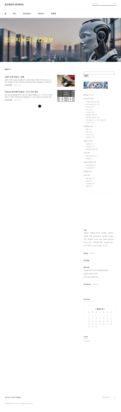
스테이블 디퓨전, (98, 242)
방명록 (53, 13)
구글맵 (89, 144)
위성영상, (90, 239)
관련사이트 (105, 397)
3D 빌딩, (105, 236)
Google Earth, (108, 242)
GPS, (90, 242)
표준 (88, 129)
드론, (90, 236)
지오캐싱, (104, 233)
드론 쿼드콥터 (8, 85)
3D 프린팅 (90, 168)
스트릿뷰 (90, 147)
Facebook (87, 284)
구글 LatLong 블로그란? (91, 277)
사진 (87, 153)
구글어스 (88, 141)
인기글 (92, 253)
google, (111, 236)
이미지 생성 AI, (88, 245)
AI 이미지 (88, 99)
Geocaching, (97, 245)
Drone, (86, 242)
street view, (98, 239)
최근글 (86, 253)
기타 (87, 175)
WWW (89, 181)
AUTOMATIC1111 (92, 104)
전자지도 (90, 137)
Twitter (95, 284)
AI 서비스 (90, 123)
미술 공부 (90, 178)
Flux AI (89, 109)
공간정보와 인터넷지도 (14, 4)
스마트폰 (90, 184)
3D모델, (86, 236)
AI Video (90, 112)
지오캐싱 (88, 171)
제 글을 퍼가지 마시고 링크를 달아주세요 (96, 270)
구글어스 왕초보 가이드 (91, 274)
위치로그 (41, 13)
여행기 (89, 186)
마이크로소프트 (92, 149)
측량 (89, 132)
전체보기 (89, 95)
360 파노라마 (91, 156)
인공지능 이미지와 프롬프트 (13, 397)
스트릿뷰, (110, 233)
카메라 (89, 159)
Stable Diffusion (92, 102)
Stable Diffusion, (108, 239)
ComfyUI (90, 107)
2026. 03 (100, 309)
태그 (14, 13)
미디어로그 (27, 13)
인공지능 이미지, (95, 233)
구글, (85, 239)
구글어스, (86, 233)
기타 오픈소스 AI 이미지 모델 (95, 120)
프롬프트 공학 (91, 115)
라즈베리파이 (91, 165)
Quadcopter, (97, 236)
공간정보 (88, 126)
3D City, (105, 245)
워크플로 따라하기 (93, 117)
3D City (89, 135)
